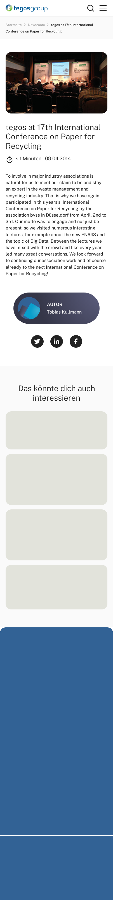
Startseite (14, 25)
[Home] (46, 8)
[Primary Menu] (102, 8)
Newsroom (37, 25)
